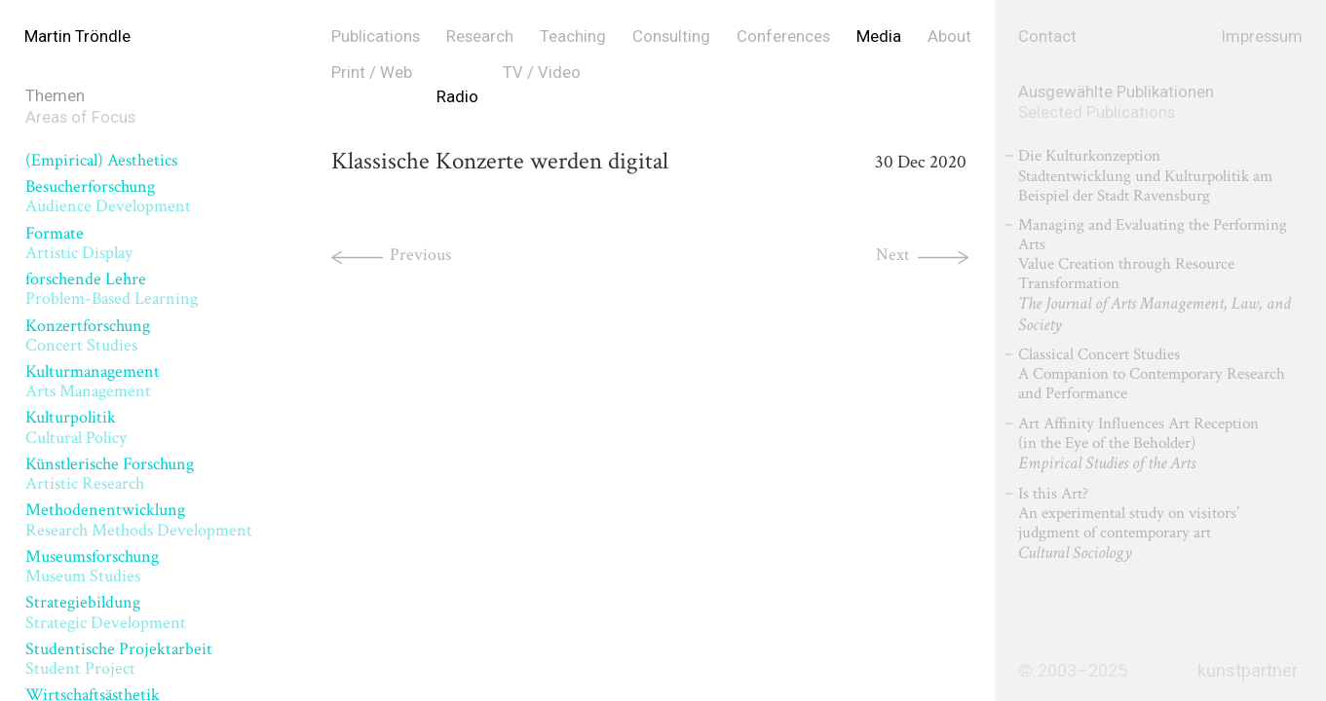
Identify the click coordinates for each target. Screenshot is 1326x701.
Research (479, 36)
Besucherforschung (108, 196)
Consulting (671, 36)
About (949, 36)
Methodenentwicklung (138, 519)
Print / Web (371, 72)
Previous (420, 254)
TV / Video (542, 72)
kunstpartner (1247, 671)
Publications (375, 36)
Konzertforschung (87, 335)
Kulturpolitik (76, 427)
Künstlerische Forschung (109, 474)
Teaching (573, 36)
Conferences (783, 36)
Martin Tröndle (77, 36)
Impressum (1262, 36)
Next (893, 254)
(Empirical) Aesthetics (101, 160)
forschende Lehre (111, 289)
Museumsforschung (92, 566)
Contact (1047, 36)
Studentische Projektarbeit (118, 659)
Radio (457, 96)
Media (878, 36)
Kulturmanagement (92, 381)
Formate (79, 243)
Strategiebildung (105, 612)
